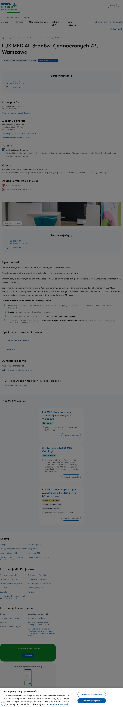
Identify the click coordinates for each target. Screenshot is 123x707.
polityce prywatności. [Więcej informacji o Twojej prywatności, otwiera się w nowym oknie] (59, 704)
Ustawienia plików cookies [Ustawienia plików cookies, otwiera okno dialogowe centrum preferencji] (91, 694)
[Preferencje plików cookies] (3, 703)
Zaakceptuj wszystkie (91, 701)
